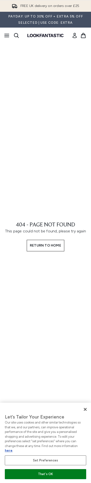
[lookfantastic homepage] (45, 35)
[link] (74, 35)
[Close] (85, 409)
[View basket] (83, 35)
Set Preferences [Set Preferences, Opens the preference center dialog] (45, 460)
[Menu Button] (7, 35)
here (9, 450)
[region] (45, 443)
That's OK (45, 474)
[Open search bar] (16, 35)
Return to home (45, 245)
